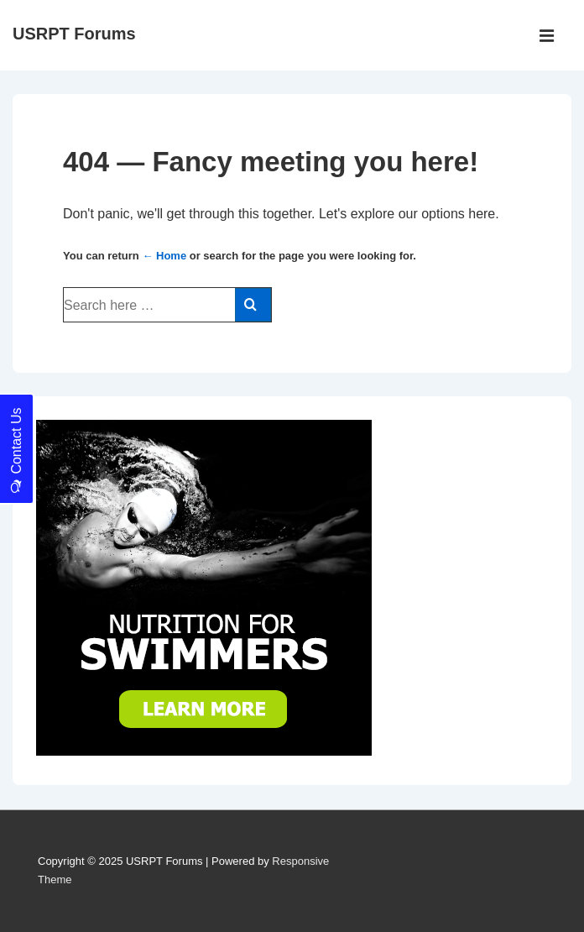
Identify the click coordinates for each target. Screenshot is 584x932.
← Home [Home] (164, 255)
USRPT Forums (74, 33)
